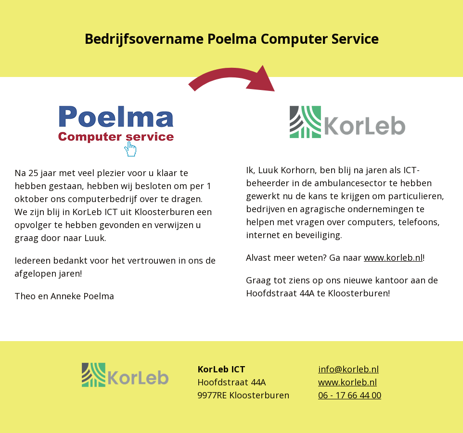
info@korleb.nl (348, 369)
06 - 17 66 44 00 (349, 395)
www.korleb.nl (393, 257)
